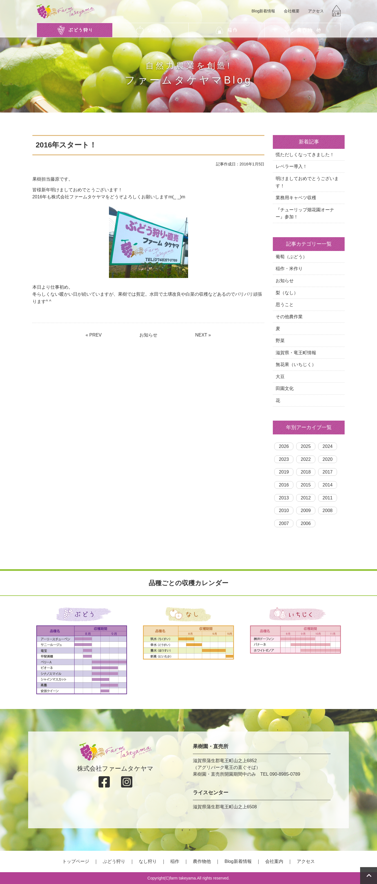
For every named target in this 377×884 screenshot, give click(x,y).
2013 (284, 497)
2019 (284, 472)
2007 (284, 523)
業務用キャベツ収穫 (296, 197)
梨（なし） (287, 292)
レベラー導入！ (291, 166)
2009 (306, 510)
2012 (306, 497)
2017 (328, 472)
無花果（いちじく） (296, 364)
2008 (328, 510)
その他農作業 (289, 316)
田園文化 (285, 388)
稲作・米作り (289, 268)
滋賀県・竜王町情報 (296, 352)
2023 (284, 459)
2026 (284, 446)
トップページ (75, 861)
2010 (284, 510)
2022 (306, 459)
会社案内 (274, 861)
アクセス (316, 11)
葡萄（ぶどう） (291, 256)
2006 (306, 523)
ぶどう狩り (114, 861)
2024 (328, 446)
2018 (306, 472)
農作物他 (202, 861)
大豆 (280, 376)
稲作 (174, 861)
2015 (306, 485)
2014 (328, 485)
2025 (306, 446)
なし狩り (148, 861)
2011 (328, 497)
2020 (328, 459)
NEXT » (203, 335)
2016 (284, 485)
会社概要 (292, 11)
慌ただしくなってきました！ (305, 154)
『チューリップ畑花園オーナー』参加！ (305, 213)
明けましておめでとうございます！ (307, 182)
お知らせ (148, 335)
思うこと (285, 304)
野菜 (280, 340)
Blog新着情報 (263, 11)
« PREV (94, 335)
